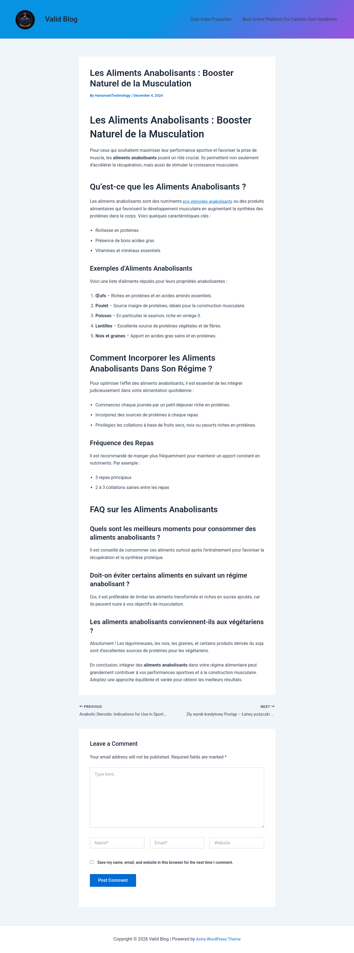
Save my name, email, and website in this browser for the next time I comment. (165, 863)
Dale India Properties (214, 19)
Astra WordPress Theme (218, 939)
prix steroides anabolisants (209, 201)
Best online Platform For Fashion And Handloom (291, 19)
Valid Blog (61, 19)
